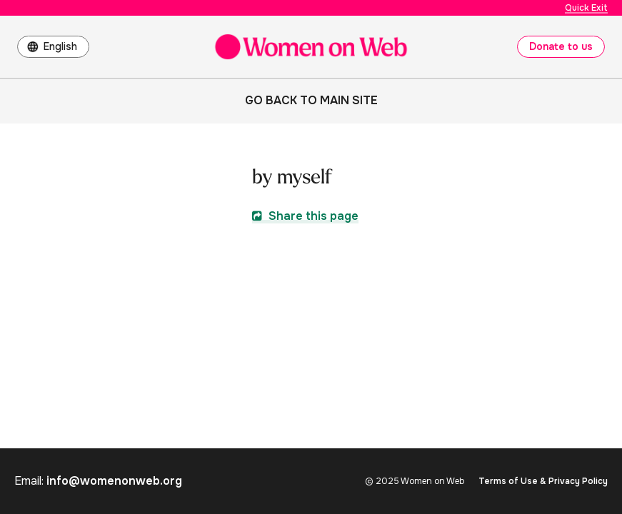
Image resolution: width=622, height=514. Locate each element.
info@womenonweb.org (114, 480)
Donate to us (561, 46)
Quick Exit (586, 8)
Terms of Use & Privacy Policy (543, 481)
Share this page (305, 215)
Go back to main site (311, 100)
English (60, 46)
